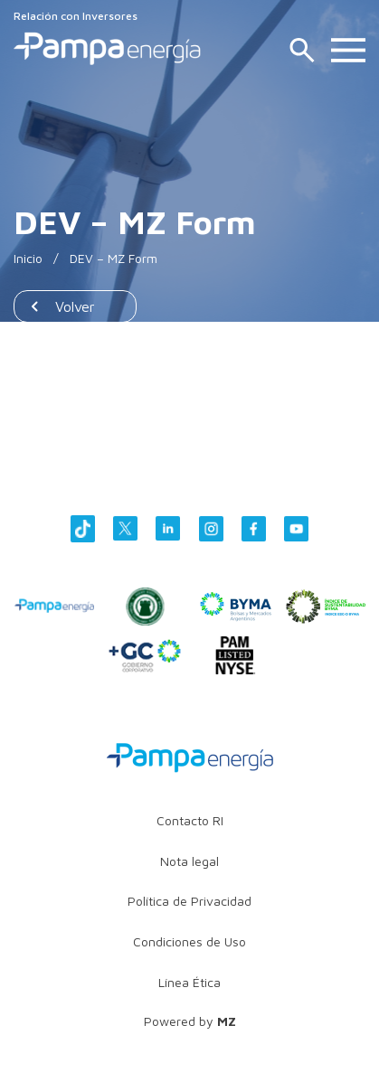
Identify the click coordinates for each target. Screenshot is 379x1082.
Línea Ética (189, 982)
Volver (75, 306)
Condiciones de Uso (189, 941)
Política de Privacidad (189, 900)
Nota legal (189, 861)
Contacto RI (189, 820)
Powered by (190, 1021)
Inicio (28, 258)
